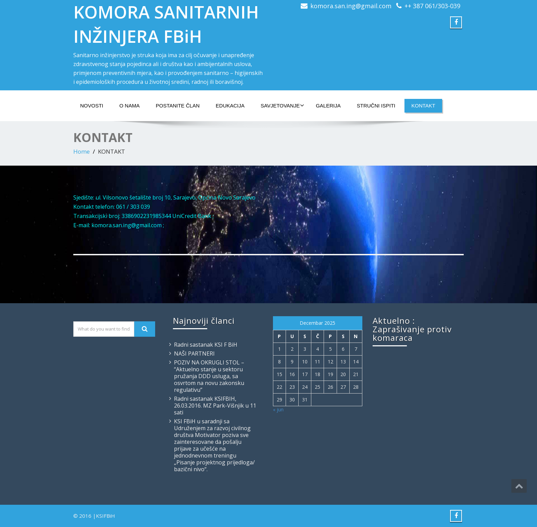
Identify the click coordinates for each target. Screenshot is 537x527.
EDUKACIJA (230, 105)
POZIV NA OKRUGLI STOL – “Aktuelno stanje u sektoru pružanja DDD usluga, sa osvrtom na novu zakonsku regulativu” (209, 376)
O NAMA (130, 105)
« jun (278, 409)
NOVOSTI (91, 105)
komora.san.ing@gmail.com (350, 6)
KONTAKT (423, 105)
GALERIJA (328, 105)
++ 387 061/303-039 (432, 6)
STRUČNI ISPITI (376, 105)
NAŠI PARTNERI (194, 353)
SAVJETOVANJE (282, 105)
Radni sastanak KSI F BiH (205, 344)
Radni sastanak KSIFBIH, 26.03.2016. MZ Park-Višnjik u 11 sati (215, 405)
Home (81, 151)
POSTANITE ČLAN (178, 105)
